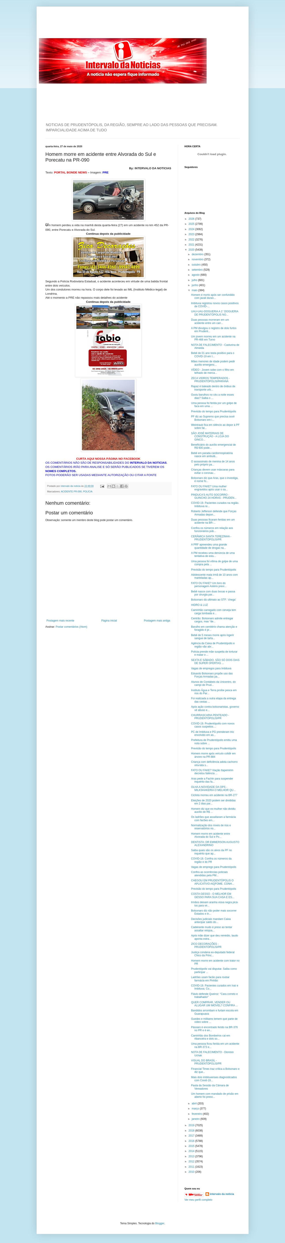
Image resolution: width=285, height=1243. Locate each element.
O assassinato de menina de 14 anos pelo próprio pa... (213, 463)
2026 (192, 218)
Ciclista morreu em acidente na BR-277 (214, 795)
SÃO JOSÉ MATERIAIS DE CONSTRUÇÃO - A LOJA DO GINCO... (210, 436)
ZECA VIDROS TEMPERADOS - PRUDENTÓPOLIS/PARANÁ (210, 380)
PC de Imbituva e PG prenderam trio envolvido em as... (212, 733)
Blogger (159, 1223)
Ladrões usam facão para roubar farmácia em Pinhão (210, 979)
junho (195, 285)
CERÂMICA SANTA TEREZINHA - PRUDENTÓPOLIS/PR (211, 538)
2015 (192, 1146)
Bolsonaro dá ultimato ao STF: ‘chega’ (213, 599)
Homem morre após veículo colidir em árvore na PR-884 (213, 755)
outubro (196, 264)
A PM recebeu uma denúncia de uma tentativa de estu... (212, 554)
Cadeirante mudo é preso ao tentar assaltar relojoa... (211, 929)
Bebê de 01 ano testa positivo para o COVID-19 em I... (212, 355)
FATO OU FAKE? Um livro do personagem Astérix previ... (208, 585)
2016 (192, 1141)
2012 (192, 1161)
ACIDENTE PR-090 (71, 491)
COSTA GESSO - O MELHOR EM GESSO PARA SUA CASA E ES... (212, 895)
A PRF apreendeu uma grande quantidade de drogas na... (209, 546)
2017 (192, 1135)
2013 (192, 1156)
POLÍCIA (87, 491)
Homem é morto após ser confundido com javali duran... (212, 296)
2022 (192, 239)
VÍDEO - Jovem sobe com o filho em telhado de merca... (212, 371)
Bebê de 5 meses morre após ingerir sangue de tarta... (212, 637)
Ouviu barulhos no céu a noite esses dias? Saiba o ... (212, 396)
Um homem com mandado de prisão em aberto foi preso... (214, 1095)
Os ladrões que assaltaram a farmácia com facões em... (213, 818)
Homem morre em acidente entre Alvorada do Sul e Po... (210, 835)
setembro (197, 269)
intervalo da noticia (71, 486)
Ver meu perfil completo (198, 1199)
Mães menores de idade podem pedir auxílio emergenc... (213, 363)
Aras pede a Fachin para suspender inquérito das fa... (212, 780)
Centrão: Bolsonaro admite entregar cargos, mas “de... (212, 620)
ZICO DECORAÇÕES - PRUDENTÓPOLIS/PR (206, 945)
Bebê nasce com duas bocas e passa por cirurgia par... (213, 593)
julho (195, 280)
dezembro (198, 254)
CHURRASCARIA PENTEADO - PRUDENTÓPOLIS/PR (210, 717)
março (196, 1108)
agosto (196, 274)
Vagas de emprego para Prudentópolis (213, 867)
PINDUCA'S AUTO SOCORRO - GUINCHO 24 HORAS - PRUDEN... (213, 496)
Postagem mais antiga (157, 620)
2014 (192, 1151)
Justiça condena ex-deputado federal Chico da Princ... (212, 954)
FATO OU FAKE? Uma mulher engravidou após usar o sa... (209, 488)
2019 (192, 1125)
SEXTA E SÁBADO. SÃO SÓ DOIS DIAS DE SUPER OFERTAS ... (215, 662)
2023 (192, 234)
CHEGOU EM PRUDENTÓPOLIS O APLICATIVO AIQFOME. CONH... (212, 882)
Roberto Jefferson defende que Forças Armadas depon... (213, 513)
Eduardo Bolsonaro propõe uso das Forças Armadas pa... (212, 675)
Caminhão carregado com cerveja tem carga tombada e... (213, 611)
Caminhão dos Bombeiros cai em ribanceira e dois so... (210, 1037)
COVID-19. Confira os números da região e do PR (211, 860)
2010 (192, 1171)
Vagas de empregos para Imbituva (211, 668)
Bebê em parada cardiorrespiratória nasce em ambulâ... (212, 455)
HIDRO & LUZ (199, 605)
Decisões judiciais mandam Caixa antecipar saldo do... (210, 920)
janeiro (196, 1118)
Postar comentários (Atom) (71, 626)
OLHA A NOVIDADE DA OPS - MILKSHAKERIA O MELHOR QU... (213, 788)
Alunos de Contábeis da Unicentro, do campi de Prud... (213, 683)
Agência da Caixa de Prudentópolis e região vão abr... (212, 645)
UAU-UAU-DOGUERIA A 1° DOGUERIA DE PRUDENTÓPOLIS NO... (214, 313)
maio (195, 290)
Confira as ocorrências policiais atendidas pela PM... (209, 874)
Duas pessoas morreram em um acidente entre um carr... (210, 321)
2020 (192, 249)
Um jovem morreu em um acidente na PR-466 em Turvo (213, 338)
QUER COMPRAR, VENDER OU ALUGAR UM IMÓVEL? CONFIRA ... (214, 1004)
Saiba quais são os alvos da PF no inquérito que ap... (211, 852)
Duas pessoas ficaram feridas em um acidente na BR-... (213, 521)
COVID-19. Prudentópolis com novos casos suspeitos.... (212, 725)
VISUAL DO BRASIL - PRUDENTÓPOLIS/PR (206, 1062)
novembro (198, 259)
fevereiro (197, 1113)
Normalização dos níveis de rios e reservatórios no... (211, 827)
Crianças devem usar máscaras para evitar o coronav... (212, 471)
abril (194, 1103)
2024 (192, 229)
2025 (192, 223)
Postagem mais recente (60, 620)
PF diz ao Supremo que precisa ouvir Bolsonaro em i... (212, 418)
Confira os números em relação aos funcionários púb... (212, 530)
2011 (192, 1166)
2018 (192, 1130)
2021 (192, 244)
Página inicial (109, 620)
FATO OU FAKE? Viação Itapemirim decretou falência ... (212, 772)
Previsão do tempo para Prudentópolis (213, 411)
